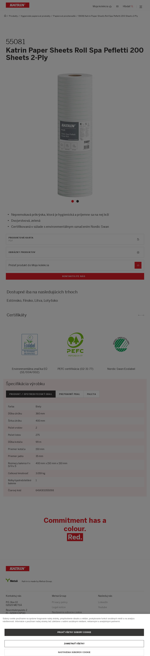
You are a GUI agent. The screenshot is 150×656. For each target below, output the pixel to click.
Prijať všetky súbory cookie (74, 634)
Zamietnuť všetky (74, 646)
